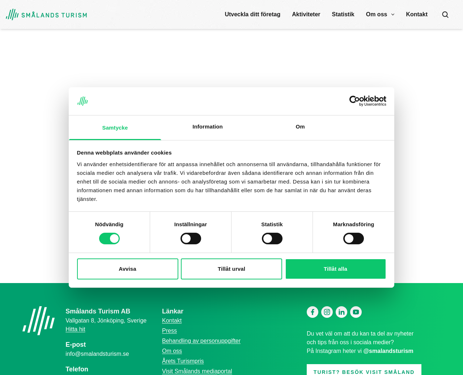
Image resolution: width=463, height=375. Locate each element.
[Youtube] (356, 312)
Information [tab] (207, 126)
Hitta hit (75, 329)
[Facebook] (312, 312)
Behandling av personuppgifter (201, 341)
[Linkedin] (341, 312)
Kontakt (417, 14)
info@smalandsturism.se (97, 354)
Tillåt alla (335, 269)
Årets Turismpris (183, 361)
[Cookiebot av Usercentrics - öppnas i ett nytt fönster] (354, 101)
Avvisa (127, 269)
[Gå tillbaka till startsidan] (46, 15)
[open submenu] (392, 14)
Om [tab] (300, 126)
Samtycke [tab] (115, 128)
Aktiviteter (306, 14)
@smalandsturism (388, 351)
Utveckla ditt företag (252, 14)
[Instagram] (327, 312)
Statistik (343, 14)
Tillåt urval (231, 269)
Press (169, 331)
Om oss (376, 14)
